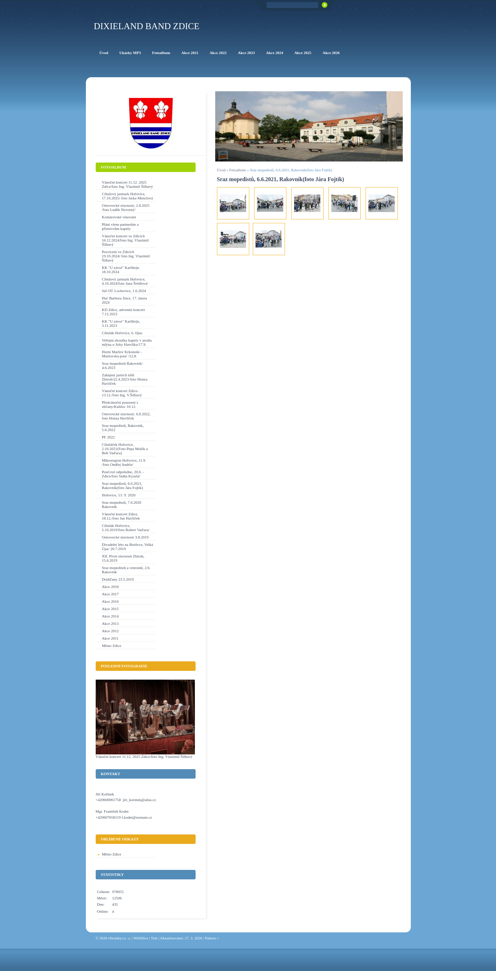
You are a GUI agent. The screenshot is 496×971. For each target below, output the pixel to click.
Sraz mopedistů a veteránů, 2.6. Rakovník (126, 570)
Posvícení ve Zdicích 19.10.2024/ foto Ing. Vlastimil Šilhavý (126, 256)
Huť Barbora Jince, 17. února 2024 (124, 300)
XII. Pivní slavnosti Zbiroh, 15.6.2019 (123, 558)
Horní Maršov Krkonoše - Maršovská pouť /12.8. (122, 354)
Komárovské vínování (119, 217)
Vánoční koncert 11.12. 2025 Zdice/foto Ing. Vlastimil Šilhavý (127, 184)
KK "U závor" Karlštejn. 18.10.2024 (121, 269)
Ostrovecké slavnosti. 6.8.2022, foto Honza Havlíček (126, 416)
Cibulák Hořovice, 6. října (122, 333)
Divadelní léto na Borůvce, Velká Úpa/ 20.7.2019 (127, 546)
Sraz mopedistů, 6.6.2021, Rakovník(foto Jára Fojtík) (122, 485)
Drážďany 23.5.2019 (118, 579)
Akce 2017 (110, 594)
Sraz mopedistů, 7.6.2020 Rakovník (121, 504)
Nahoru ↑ (212, 938)
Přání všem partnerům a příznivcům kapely (120, 226)
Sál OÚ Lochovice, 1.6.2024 (124, 291)
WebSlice (141, 938)
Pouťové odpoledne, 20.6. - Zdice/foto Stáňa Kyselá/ (123, 474)
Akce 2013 (110, 623)
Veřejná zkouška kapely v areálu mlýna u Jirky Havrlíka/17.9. (127, 342)
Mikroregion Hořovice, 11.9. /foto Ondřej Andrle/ (124, 462)
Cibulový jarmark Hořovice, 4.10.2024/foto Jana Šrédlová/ (125, 281)
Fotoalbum (237, 170)
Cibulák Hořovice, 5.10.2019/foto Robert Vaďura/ (126, 527)
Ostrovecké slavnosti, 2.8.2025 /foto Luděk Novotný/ (126, 207)
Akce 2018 (110, 586)
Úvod (221, 170)
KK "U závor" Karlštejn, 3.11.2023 (121, 323)
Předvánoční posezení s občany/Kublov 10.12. (120, 404)
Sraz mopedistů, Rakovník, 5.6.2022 (123, 427)
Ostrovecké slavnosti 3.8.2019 (125, 537)
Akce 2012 (110, 631)
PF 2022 (108, 437)
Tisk (154, 938)
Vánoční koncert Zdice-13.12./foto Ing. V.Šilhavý (122, 393)
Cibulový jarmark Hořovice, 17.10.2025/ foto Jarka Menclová (127, 196)
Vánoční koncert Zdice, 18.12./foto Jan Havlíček (121, 516)
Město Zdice (111, 645)
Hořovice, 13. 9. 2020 (119, 495)
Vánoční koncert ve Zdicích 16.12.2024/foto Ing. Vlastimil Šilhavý (125, 240)
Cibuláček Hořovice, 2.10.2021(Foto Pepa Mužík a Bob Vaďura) (125, 448)
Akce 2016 (110, 601)
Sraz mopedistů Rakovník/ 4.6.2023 (122, 365)
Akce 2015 (110, 609)
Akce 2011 (110, 638)
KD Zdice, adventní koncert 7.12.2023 (123, 312)
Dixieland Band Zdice (146, 26)
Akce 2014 (110, 616)
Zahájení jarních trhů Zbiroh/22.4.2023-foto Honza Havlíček (125, 379)
